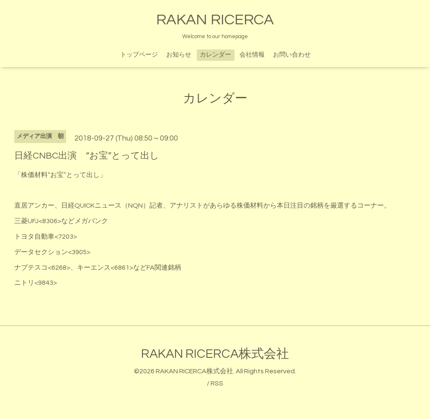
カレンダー (215, 55)
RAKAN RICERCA (215, 20)
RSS (217, 383)
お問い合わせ (292, 55)
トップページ (139, 55)
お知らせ (178, 55)
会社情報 (252, 55)
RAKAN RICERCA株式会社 (215, 353)
